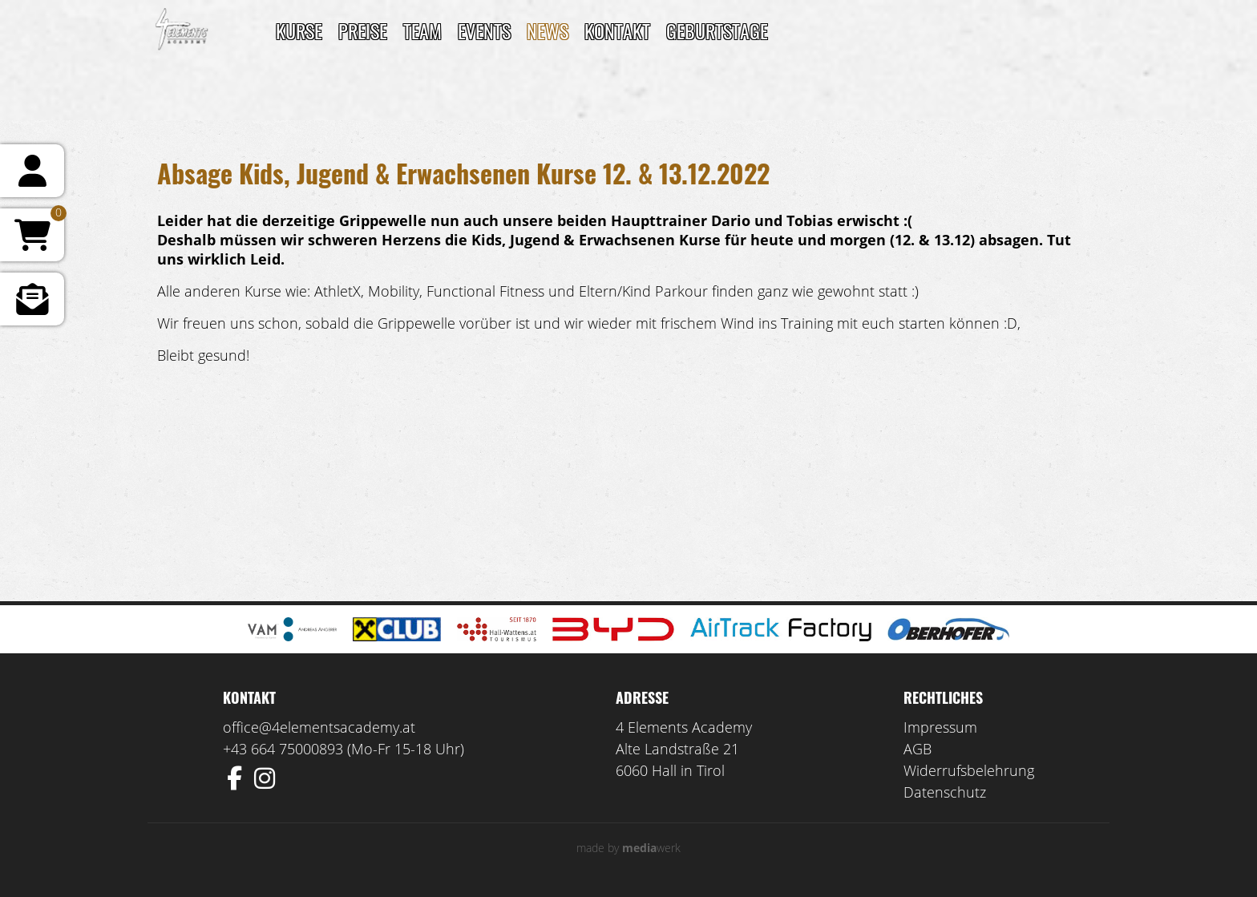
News (547, 30)
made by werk (628, 847)
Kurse (299, 30)
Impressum (940, 727)
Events (484, 30)
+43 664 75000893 (283, 748)
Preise (362, 30)
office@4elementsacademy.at (319, 727)
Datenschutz (944, 792)
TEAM (422, 30)
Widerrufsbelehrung (968, 770)
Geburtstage (717, 30)
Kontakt (617, 30)
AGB (917, 748)
